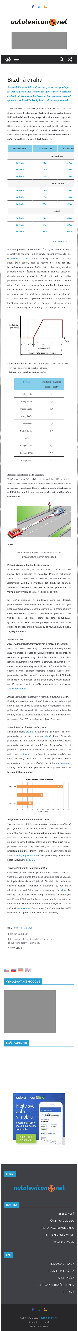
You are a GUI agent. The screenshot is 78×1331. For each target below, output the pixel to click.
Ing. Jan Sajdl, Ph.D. (19, 933)
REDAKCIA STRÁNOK (62, 1263)
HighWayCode (26, 928)
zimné (48, 736)
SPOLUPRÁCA (66, 1278)
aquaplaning (23, 908)
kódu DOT (31, 860)
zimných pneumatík (17, 688)
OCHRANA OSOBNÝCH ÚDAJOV (56, 1285)
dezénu (29, 731)
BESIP (16, 928)
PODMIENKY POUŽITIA (61, 1270)
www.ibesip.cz (64, 241)
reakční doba (34, 942)
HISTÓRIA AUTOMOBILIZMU (57, 1227)
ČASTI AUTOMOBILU (62, 1220)
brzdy (49, 939)
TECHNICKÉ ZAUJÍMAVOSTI (58, 1234)
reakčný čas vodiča (20, 258)
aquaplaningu (63, 763)
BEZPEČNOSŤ (66, 1213)
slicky (63, 890)
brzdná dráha (38, 939)
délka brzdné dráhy (17, 942)
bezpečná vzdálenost (20, 939)
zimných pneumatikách (28, 855)
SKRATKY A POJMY (63, 1242)
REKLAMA (68, 1292)
